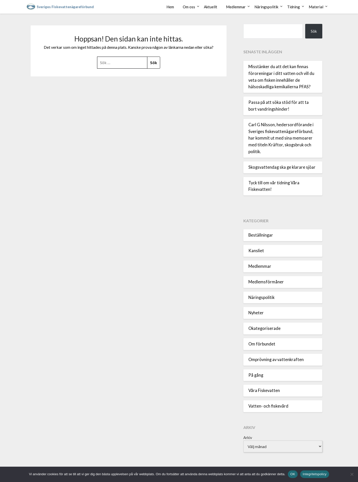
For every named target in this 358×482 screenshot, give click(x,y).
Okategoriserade (264, 328)
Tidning (293, 7)
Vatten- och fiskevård (268, 406)
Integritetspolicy (315, 474)
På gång (255, 375)
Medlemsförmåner (266, 281)
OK (292, 474)
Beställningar (260, 235)
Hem (170, 7)
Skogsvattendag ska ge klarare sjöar (282, 167)
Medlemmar (236, 7)
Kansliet (256, 250)
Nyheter (256, 312)
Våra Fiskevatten (264, 390)
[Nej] (351, 474)
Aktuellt (210, 7)
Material (316, 7)
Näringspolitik (266, 7)
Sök (314, 31)
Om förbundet (261, 343)
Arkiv (247, 437)
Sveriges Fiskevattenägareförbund (65, 7)
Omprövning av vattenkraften (276, 359)
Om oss (189, 7)
